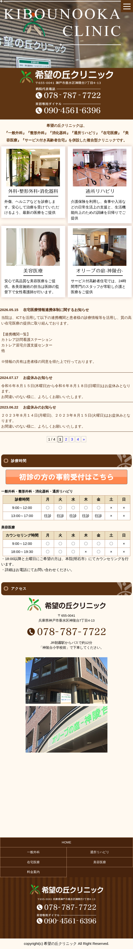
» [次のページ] (84, 439)
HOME (66, 842)
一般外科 (33, 852)
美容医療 (99, 862)
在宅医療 (33, 862)
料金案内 (33, 872)
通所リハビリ (99, 852)
